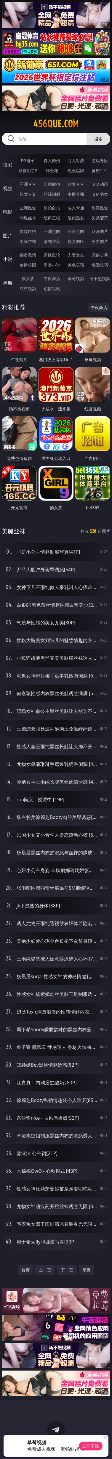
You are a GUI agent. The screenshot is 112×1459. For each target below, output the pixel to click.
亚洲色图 (52, 231)
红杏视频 (28, 288)
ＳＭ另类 (100, 194)
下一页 (67, 1270)
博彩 (7, 165)
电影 (7, 212)
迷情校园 (28, 265)
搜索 (98, 139)
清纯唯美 (52, 241)
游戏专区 (100, 160)
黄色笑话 (76, 265)
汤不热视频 (99, 278)
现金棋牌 (76, 170)
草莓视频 (76, 278)
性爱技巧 (100, 265)
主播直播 (76, 194)
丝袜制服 (52, 194)
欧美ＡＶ (76, 184)
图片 (7, 235)
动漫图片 (100, 231)
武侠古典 (100, 255)
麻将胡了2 (27, 170)
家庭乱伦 (52, 255)
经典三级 (52, 218)
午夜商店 (52, 278)
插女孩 (28, 278)
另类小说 (52, 265)
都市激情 (28, 255)
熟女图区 (76, 241)
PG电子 (28, 160)
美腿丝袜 (28, 241)
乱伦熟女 (76, 218)
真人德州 (52, 160)
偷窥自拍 (28, 231)
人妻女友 (76, 255)
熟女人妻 (28, 194)
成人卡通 (76, 207)
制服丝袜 (28, 218)
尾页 (86, 1270)
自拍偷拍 (52, 184)
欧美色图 (76, 231)
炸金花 (52, 170)
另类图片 (100, 241)
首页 (25, 1270)
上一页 (45, 1270)
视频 (7, 188)
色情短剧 (52, 288)
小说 (7, 259)
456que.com (56, 124)
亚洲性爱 (28, 207)
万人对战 (76, 160)
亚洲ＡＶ (28, 184)
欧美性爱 (100, 207)
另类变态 (100, 218)
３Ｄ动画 (100, 184)
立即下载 (90, 1446)
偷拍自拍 (52, 207)
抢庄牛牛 (100, 170)
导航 (7, 282)
